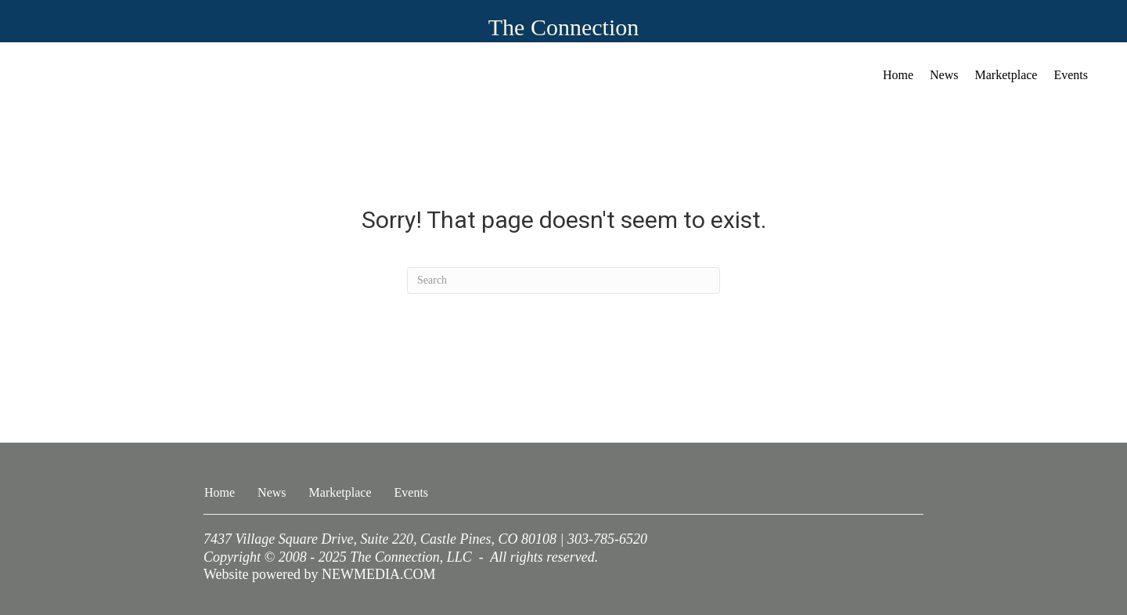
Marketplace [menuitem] (1006, 74)
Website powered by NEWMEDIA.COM (319, 574)
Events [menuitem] (1070, 74)
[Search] (563, 280)
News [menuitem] (944, 74)
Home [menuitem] (898, 74)
